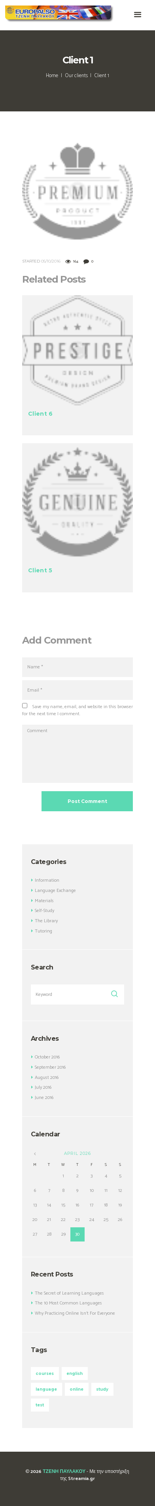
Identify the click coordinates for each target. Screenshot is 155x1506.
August (47, 1077)
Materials (44, 901)
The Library (46, 921)
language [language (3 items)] (46, 1389)
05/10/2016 (50, 261)
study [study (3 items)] (102, 1389)
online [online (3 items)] (76, 1389)
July (43, 1087)
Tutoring (43, 931)
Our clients (76, 76)
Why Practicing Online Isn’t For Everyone (75, 1313)
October (47, 1057)
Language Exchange (55, 890)
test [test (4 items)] (40, 1405)
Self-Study (44, 910)
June (44, 1097)
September (50, 1067)
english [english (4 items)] (74, 1373)
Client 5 (40, 570)
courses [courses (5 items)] (45, 1373)
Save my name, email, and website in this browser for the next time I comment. (77, 710)
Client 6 (40, 413)
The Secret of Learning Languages (69, 1293)
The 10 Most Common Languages (68, 1303)
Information (47, 880)
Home (52, 76)
